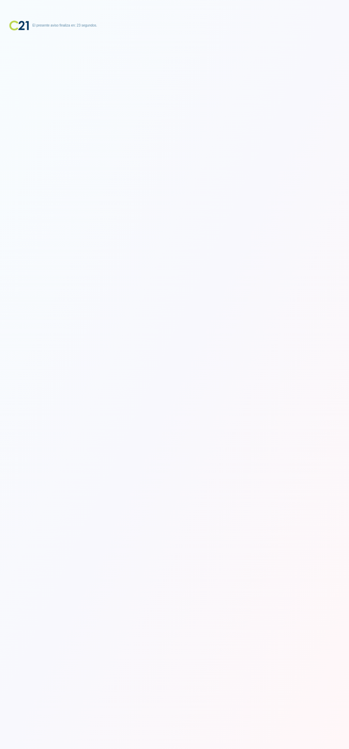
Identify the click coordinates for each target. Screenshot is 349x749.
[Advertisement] (174, 73)
